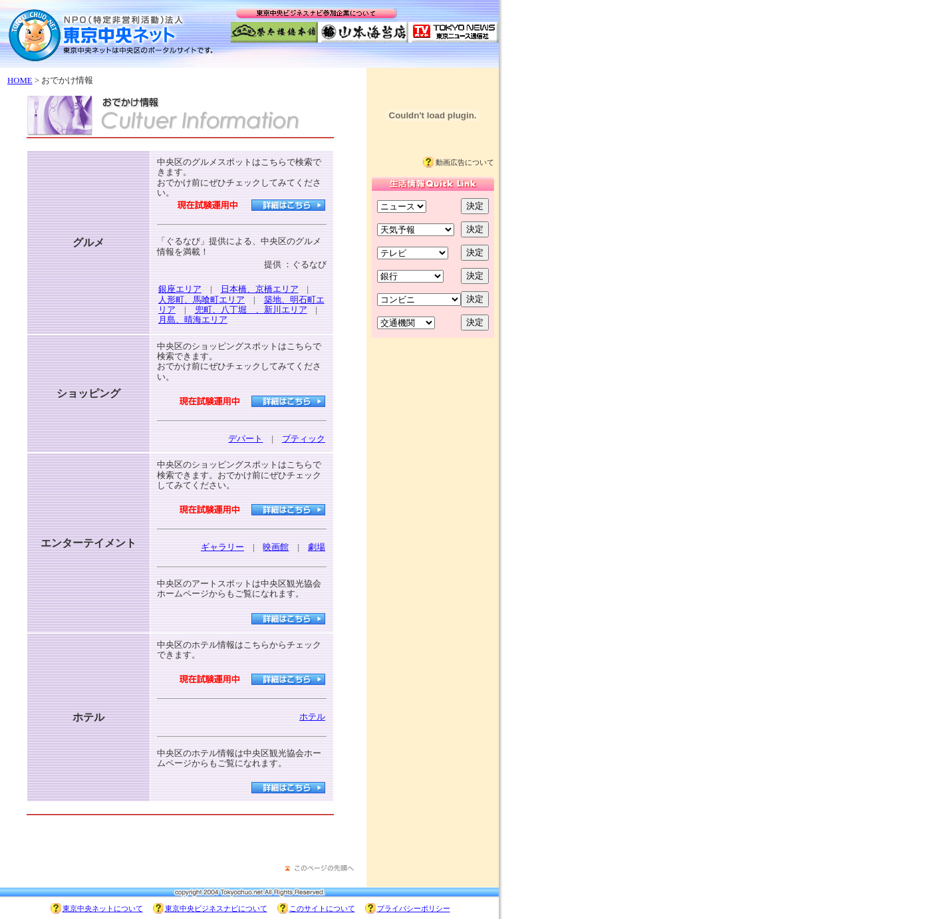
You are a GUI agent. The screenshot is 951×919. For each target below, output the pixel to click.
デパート (245, 439)
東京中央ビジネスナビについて (216, 908)
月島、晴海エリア (192, 320)
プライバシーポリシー (413, 908)
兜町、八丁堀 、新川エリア (251, 310)
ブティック (303, 439)
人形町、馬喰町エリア (201, 300)
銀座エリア (180, 289)
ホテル (312, 717)
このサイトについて (322, 908)
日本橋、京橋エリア (260, 289)
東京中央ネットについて (103, 908)
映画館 (276, 547)
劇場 (316, 547)
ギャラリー (222, 547)
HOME (20, 80)
